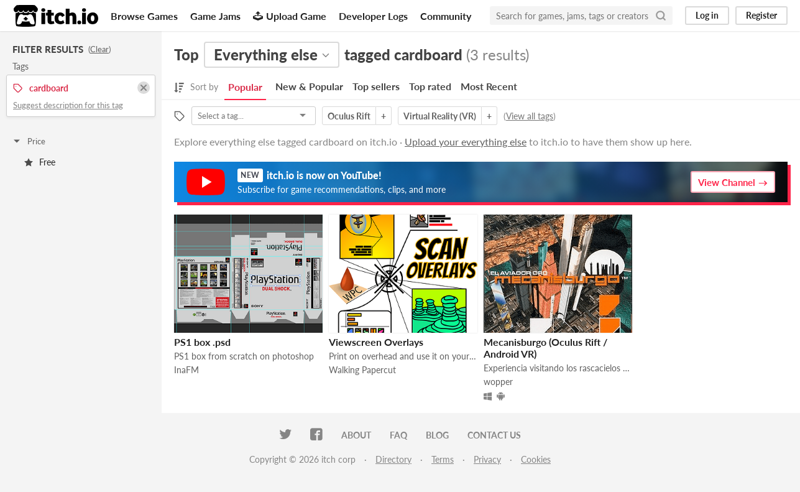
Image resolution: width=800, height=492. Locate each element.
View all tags (529, 116)
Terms (442, 459)
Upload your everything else (465, 141)
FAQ (398, 435)
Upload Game (289, 16)
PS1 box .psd (202, 342)
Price (28, 141)
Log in (707, 15)
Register (761, 15)
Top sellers (376, 86)
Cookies (536, 459)
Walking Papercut (362, 369)
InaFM (186, 369)
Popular (245, 87)
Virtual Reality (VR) (439, 116)
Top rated (430, 86)
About (356, 435)
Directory (393, 459)
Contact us (494, 435)
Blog (437, 435)
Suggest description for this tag (68, 105)
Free (39, 162)
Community (445, 16)
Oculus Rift (349, 116)
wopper (498, 381)
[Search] (661, 15)
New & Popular (309, 86)
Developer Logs (373, 16)
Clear (99, 49)
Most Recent (489, 86)
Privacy (487, 459)
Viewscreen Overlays (376, 342)
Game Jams (215, 16)
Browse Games (144, 16)
